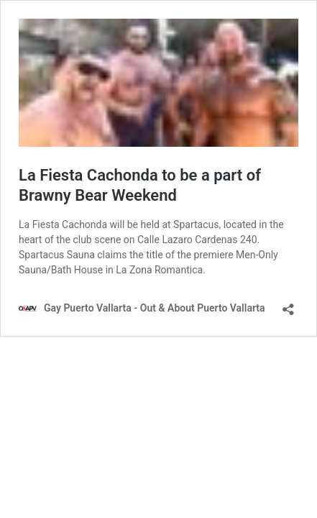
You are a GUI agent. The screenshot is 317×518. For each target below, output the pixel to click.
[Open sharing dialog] (288, 305)
